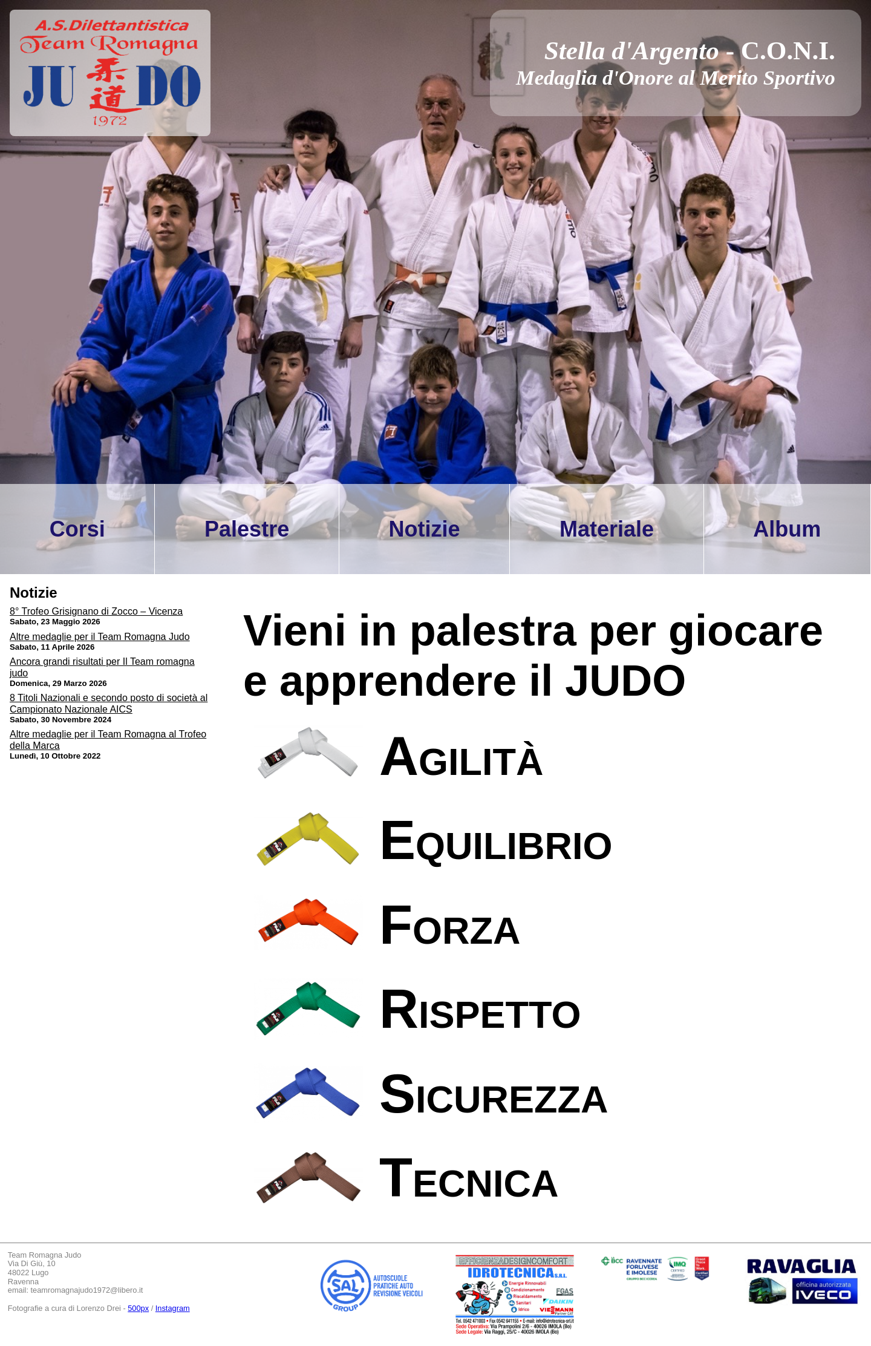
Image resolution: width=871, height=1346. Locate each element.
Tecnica (469, 1178)
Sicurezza (493, 1093)
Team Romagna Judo (45, 1255)
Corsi (77, 529)
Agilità (461, 756)
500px (138, 1308)
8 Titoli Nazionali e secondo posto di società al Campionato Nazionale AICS (108, 703)
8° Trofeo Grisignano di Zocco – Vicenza (96, 611)
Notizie (424, 529)
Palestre (246, 529)
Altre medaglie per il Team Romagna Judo (100, 637)
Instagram (172, 1308)
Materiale (606, 529)
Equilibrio (496, 840)
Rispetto (480, 1009)
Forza (449, 925)
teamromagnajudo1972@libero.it (87, 1290)
